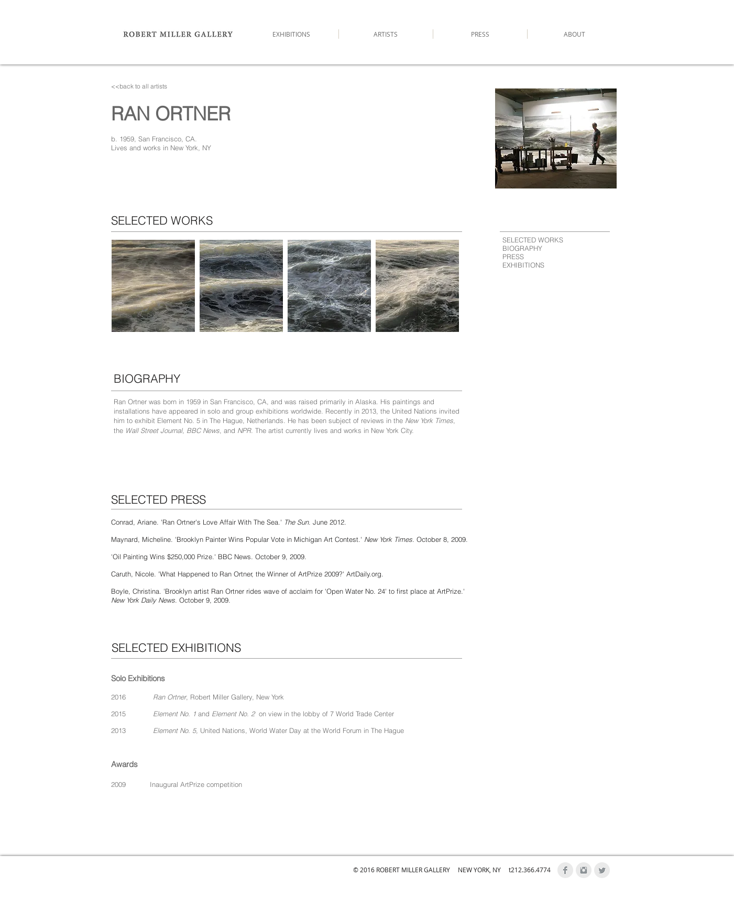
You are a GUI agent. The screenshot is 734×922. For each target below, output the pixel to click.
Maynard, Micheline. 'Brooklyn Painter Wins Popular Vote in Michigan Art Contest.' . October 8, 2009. (289, 539)
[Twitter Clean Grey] (602, 870)
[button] (153, 286)
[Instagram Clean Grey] (583, 870)
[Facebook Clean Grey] (565, 870)
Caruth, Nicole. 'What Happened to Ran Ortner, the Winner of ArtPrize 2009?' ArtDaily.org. (247, 574)
